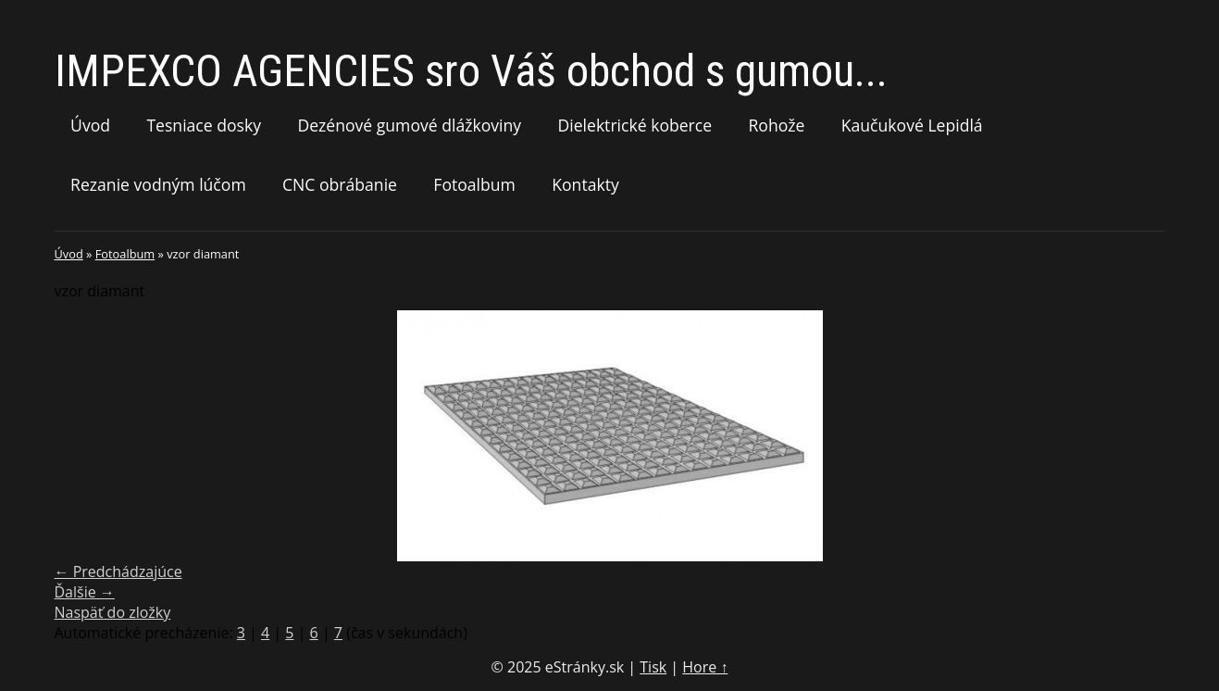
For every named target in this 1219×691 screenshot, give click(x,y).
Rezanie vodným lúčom (158, 184)
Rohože (776, 125)
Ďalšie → (85, 592)
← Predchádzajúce (118, 571)
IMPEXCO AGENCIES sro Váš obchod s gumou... (471, 70)
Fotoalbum (474, 184)
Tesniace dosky (203, 125)
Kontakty (585, 184)
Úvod (90, 125)
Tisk (653, 667)
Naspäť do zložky (113, 612)
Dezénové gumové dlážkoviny (409, 125)
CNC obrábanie (339, 184)
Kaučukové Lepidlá (912, 125)
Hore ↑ (705, 667)
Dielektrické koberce (634, 125)
